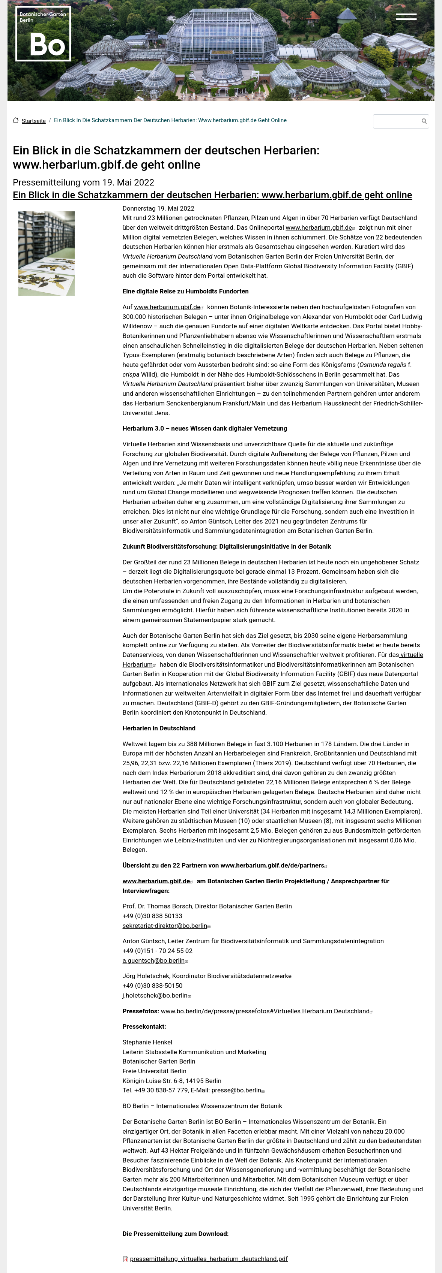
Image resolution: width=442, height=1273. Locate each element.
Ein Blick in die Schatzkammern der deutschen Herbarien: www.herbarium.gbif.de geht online (212, 194)
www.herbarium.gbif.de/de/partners (275, 865)
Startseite (34, 121)
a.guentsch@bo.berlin (156, 960)
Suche (423, 122)
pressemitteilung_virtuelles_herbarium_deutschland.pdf (209, 1259)
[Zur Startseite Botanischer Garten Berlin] (43, 33)
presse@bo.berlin (239, 1090)
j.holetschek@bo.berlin (158, 995)
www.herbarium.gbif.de (321, 227)
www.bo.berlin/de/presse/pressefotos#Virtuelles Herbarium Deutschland (268, 1011)
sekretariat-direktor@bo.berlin (168, 925)
